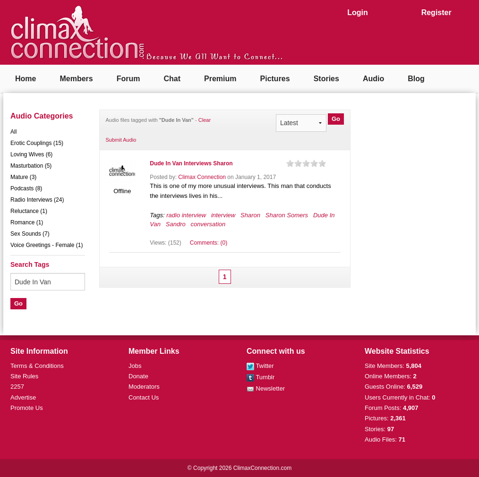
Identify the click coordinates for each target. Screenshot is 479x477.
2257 (17, 386)
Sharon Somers (286, 215)
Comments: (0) (208, 242)
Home (25, 79)
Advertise (23, 397)
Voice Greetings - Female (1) (46, 245)
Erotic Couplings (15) (36, 143)
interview (223, 215)
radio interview (186, 215)
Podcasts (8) (26, 188)
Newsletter (266, 388)
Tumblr (260, 377)
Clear (204, 120)
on (290, 163)
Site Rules (24, 376)
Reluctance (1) (28, 211)
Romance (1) (26, 222)
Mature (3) (23, 177)
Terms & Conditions (37, 365)
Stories (326, 79)
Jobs (134, 365)
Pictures (275, 79)
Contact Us (143, 397)
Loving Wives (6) (31, 154)
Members (76, 79)
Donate (138, 376)
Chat (171, 79)
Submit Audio (121, 140)
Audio (373, 79)
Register (436, 13)
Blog (416, 79)
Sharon (250, 215)
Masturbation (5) (30, 165)
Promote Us (26, 407)
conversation (208, 224)
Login (357, 13)
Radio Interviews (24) (37, 199)
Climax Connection (202, 177)
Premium (220, 79)
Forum (128, 79)
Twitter (260, 365)
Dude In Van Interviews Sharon (191, 163)
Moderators (144, 386)
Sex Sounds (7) (30, 233)
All (13, 131)
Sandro (176, 224)
